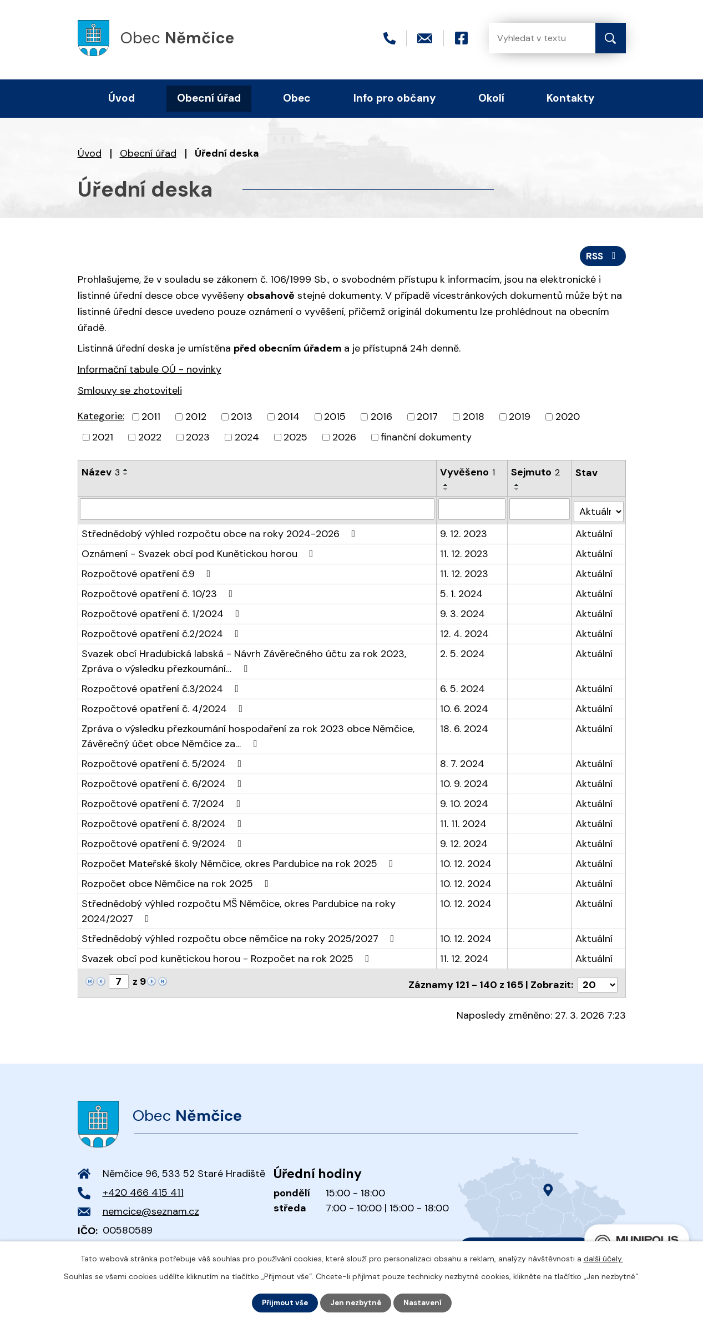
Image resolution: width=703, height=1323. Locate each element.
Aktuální (594, 533)
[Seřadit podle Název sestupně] (126, 476)
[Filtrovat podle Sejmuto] (539, 511)
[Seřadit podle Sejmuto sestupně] (517, 491)
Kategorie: (101, 418)
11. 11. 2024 (464, 823)
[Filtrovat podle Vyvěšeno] (472, 511)
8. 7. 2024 (463, 763)
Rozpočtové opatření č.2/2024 (163, 633)
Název (101, 474)
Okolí (491, 98)
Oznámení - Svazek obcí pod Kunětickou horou (200, 553)
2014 (288, 418)
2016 (381, 418)
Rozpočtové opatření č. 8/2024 (164, 823)
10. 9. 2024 (465, 783)
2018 (473, 418)
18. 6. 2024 (465, 728)
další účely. (603, 1258)
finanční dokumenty (426, 439)
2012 (195, 418)
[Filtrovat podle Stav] (599, 510)
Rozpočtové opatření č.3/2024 (163, 688)
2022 (149, 439)
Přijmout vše (282, 1302)
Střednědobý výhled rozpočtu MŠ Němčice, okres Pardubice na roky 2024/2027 (239, 910)
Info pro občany (394, 98)
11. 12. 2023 (465, 553)
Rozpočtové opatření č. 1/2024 (163, 613)
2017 (427, 418)
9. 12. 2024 (464, 843)
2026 (344, 439)
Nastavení (425, 1302)
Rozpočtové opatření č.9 (148, 573)
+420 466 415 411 (143, 1189)
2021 (102, 439)
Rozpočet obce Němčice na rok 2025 (178, 883)
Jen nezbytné (356, 1302)
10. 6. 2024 (465, 708)
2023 (198, 439)
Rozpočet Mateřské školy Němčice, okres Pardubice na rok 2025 (240, 863)
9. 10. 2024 (465, 803)
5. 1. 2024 (462, 593)
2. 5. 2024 (463, 653)
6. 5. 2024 (463, 688)
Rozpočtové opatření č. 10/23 (159, 593)
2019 (519, 418)
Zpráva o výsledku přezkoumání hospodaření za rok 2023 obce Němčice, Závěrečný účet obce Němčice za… (248, 735)
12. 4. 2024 (465, 633)
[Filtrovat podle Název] (257, 511)
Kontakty (571, 98)
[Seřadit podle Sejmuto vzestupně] (517, 487)
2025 (295, 439)
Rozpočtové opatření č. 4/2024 (164, 708)
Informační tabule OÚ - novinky (149, 372)
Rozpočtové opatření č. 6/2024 (164, 783)
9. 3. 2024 (463, 613)
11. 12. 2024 (465, 958)
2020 (567, 418)
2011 (150, 418)
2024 (247, 439)
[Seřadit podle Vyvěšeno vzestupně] (447, 487)
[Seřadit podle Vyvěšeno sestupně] (447, 491)
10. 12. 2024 (466, 863)
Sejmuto (535, 474)
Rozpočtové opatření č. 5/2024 (164, 763)
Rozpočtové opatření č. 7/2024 (163, 803)
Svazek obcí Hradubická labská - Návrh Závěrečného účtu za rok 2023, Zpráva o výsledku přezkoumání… (244, 661)
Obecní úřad (148, 153)
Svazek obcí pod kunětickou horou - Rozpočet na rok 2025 (228, 958)
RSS (602, 257)
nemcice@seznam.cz (151, 1208)
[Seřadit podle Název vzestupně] (126, 472)
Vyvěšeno (468, 474)
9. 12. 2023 (464, 533)
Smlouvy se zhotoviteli (130, 393)
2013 (241, 418)
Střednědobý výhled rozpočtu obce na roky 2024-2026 (221, 533)
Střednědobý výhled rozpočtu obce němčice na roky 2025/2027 (240, 938)
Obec (297, 98)
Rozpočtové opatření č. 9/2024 (164, 843)
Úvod (90, 153)
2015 (335, 418)
